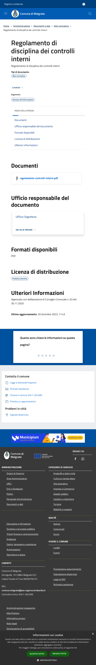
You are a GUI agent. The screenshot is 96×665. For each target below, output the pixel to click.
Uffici (9, 483)
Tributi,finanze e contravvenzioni (22, 534)
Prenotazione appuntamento (67, 569)
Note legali (12, 623)
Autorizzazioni (13, 549)
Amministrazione (21, 26)
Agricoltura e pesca (16, 554)
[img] (79, 110)
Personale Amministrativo (19, 499)
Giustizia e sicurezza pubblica (21, 529)
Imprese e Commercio (63, 489)
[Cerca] (90, 13)
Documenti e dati (42, 26)
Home (6, 26)
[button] (48, 660)
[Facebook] (75, 459)
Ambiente (11, 539)
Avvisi (56, 534)
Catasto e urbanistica (63, 499)
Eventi (56, 552)
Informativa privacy (16, 618)
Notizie (56, 524)
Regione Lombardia (13, 4)
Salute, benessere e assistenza (21, 544)
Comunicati (58, 529)
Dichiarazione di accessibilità (20, 628)
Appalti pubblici (60, 494)
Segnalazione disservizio (65, 574)
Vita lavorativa (60, 483)
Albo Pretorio (13, 613)
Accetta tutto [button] (37, 654)
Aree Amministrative (17, 478)
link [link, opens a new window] (75, 648)
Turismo (57, 504)
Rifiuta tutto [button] (59, 653)
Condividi (18, 87)
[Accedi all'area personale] (84, 4)
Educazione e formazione (19, 523)
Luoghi (56, 547)
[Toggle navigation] (5, 13)
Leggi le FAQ (59, 579)
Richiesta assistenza (63, 584)
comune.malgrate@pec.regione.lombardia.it (23, 590)
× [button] (93, 634)
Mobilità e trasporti (62, 509)
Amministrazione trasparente (21, 608)
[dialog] (48, 648)
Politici (10, 494)
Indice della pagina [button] (24, 110)
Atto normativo (61, 26)
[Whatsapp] (83, 459)
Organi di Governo (15, 473)
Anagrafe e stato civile (64, 473)
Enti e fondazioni (15, 489)
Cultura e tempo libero (64, 478)
